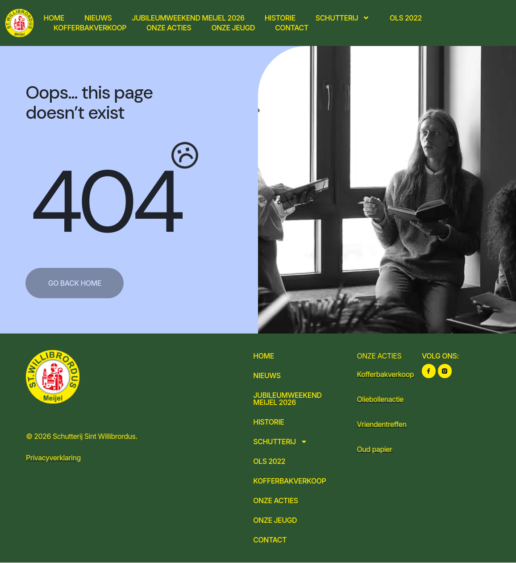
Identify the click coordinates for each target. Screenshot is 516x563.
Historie (280, 17)
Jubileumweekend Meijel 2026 (188, 17)
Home (54, 17)
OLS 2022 (406, 17)
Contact (291, 27)
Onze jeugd (233, 27)
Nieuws (98, 17)
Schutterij (343, 18)
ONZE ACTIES (379, 355)
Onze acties (168, 27)
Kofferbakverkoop (90, 27)
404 (105, 202)
